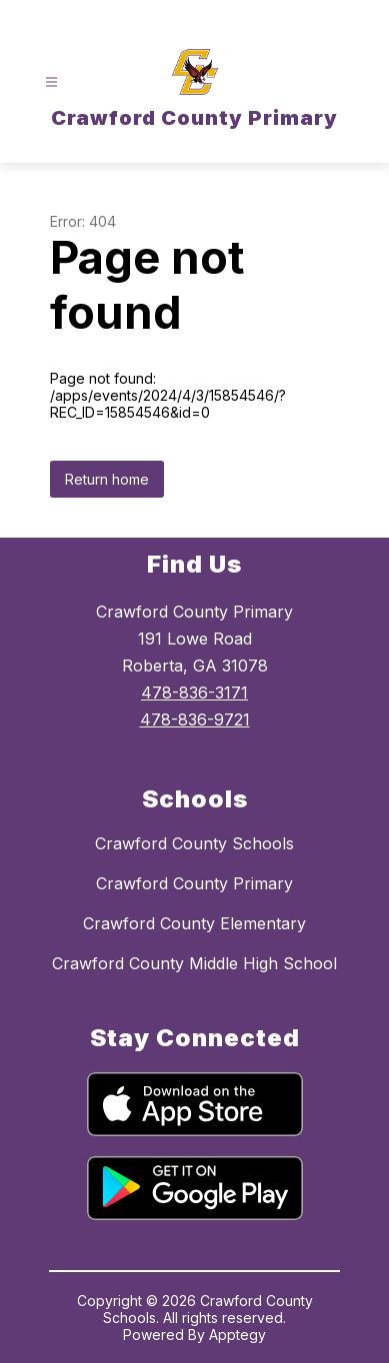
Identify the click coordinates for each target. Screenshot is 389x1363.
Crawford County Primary (194, 883)
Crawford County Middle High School (194, 963)
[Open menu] (51, 82)
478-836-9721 (195, 719)
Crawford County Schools (194, 843)
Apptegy (237, 1334)
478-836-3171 (194, 692)
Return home (107, 479)
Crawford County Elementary (194, 923)
